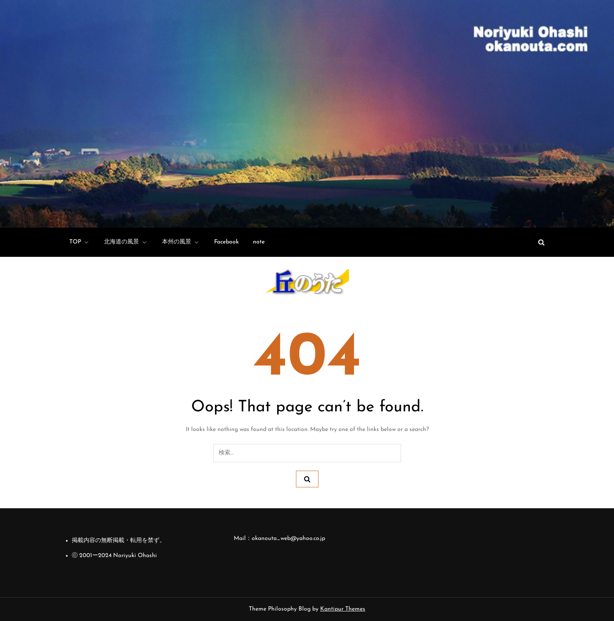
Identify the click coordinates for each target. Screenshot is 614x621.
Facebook (226, 242)
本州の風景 (181, 242)
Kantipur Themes (342, 609)
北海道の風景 (126, 242)
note (259, 242)
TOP (79, 242)
